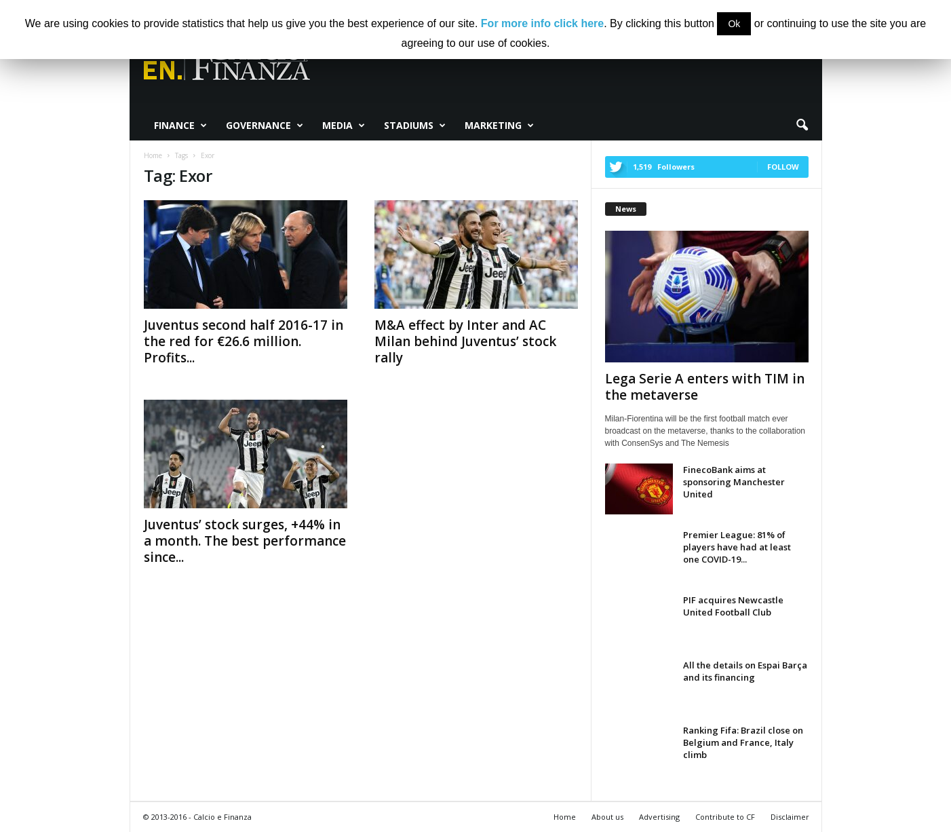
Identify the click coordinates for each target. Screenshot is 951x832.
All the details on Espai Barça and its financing (745, 671)
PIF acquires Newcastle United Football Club (733, 606)
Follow (783, 167)
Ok (734, 23)
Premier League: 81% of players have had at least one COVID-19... (737, 547)
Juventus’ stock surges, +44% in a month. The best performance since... (245, 541)
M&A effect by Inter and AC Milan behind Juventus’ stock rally (465, 341)
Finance (180, 125)
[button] (802, 125)
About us (607, 817)
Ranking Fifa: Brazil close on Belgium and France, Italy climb (743, 742)
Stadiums (415, 125)
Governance (264, 125)
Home (565, 817)
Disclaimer (790, 817)
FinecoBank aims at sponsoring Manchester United (734, 482)
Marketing (499, 125)
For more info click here (542, 23)
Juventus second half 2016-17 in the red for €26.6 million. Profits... (243, 341)
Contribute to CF (725, 817)
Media (343, 125)
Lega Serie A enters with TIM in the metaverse (704, 387)
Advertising (659, 817)
